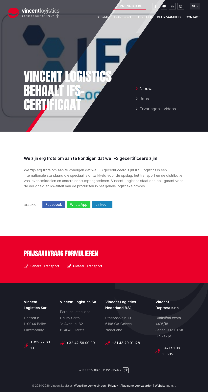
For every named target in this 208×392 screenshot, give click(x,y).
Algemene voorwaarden (136, 385)
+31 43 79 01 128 (126, 343)
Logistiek (144, 19)
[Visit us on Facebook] (155, 8)
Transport (122, 19)
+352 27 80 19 (40, 345)
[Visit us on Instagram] (180, 8)
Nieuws (146, 89)
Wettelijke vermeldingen (90, 385)
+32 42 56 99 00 (80, 343)
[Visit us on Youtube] (164, 8)
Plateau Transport (87, 266)
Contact (193, 19)
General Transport (44, 266)
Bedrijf (103, 19)
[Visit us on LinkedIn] (172, 8)
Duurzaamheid (169, 19)
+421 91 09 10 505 (171, 351)
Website (160, 385)
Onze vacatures (131, 7)
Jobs (144, 99)
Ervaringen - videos (158, 109)
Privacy (113, 385)
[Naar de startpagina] (33, 13)
